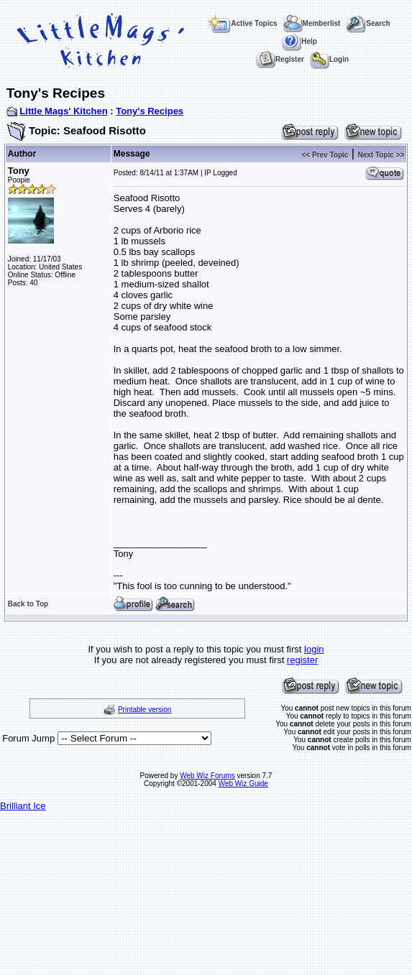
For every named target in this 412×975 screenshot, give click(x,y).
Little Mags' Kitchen (63, 111)
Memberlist (312, 23)
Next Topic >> (380, 155)
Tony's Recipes (149, 111)
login (314, 649)
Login (329, 59)
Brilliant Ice (23, 805)
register (302, 660)
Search (368, 23)
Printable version (144, 709)
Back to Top (28, 604)
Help (299, 41)
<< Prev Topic (325, 155)
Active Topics (243, 23)
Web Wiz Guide (243, 783)
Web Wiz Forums (207, 776)
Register (280, 59)
